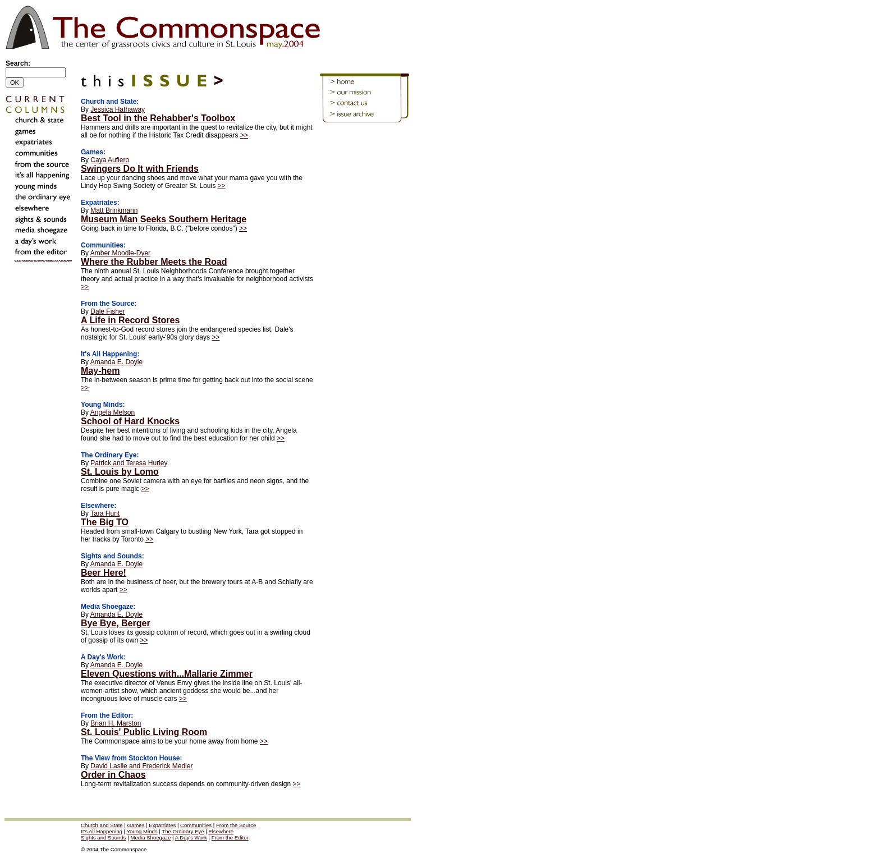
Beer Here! (103, 572)
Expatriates (162, 825)
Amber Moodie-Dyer (120, 253)
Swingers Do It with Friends (140, 168)
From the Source (236, 825)
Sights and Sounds (103, 837)
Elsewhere (220, 831)
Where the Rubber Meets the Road (154, 262)
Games (136, 825)
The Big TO (105, 522)
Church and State (102, 825)
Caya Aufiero (109, 160)
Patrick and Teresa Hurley (128, 463)
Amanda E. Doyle (116, 362)
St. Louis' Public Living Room (144, 732)
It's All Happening (101, 831)
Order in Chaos (113, 774)
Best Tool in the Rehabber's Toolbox (158, 118)
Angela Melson (112, 412)
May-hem (100, 370)
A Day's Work (191, 837)
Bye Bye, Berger (115, 623)
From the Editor (230, 837)
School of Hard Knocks (130, 421)
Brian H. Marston (115, 723)
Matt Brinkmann (114, 210)
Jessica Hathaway (117, 109)
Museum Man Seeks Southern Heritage (163, 219)
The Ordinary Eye (183, 831)
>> (244, 135)
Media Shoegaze (150, 837)
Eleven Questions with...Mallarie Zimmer (167, 673)
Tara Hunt (105, 513)
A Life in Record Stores (130, 320)
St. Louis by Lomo (120, 471)
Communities (196, 825)
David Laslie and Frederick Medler (141, 766)
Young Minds (142, 831)
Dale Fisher (107, 311)
